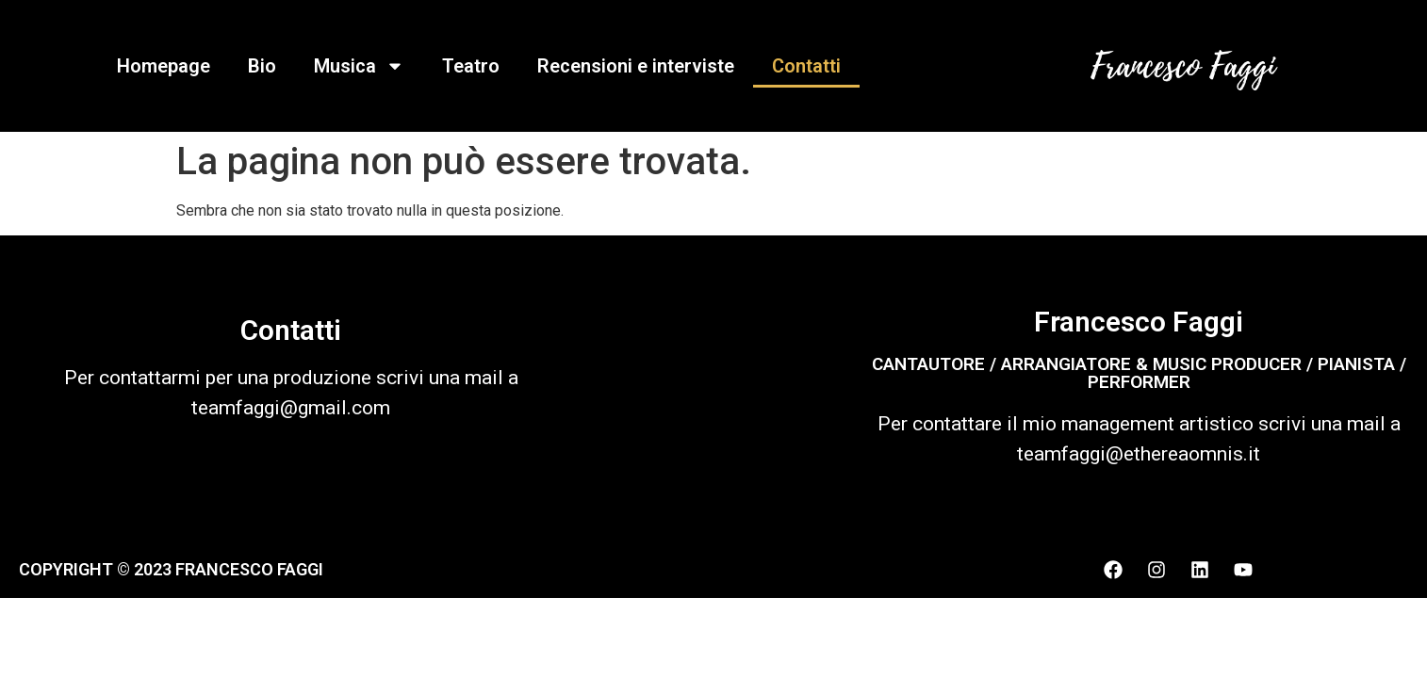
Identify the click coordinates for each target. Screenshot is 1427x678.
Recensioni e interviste (635, 66)
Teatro (471, 66)
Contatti (806, 66)
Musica (359, 66)
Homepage (163, 66)
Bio (262, 66)
